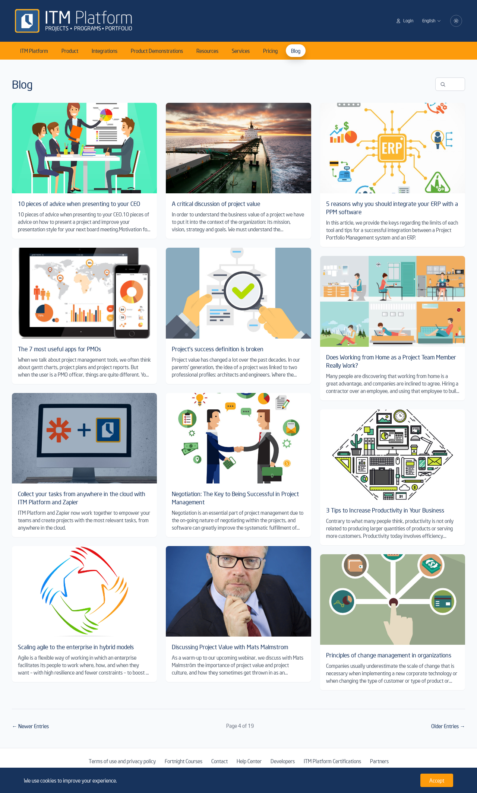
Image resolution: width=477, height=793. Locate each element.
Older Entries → (448, 726)
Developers (283, 761)
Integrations (104, 50)
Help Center (249, 761)
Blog (295, 50)
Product (69, 50)
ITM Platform (34, 50)
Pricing (270, 50)
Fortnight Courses (183, 761)
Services (241, 50)
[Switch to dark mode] (456, 21)
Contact (219, 761)
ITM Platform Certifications (332, 761)
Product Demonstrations (157, 50)
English (431, 20)
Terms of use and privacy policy (122, 761)
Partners (379, 761)
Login (404, 20)
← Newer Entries (30, 726)
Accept (436, 780)
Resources (207, 50)
